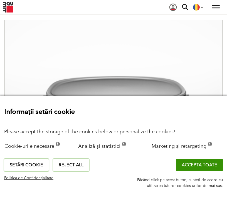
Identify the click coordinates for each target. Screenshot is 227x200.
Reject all (71, 165)
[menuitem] (173, 7)
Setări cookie (26, 165)
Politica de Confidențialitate (28, 178)
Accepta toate (199, 165)
